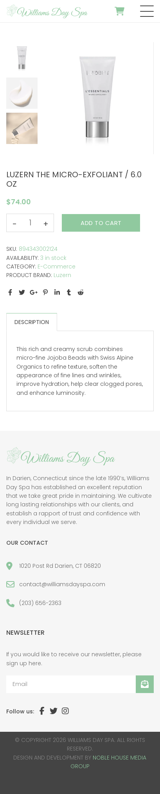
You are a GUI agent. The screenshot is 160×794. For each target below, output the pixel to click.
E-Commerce (57, 266)
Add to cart (101, 223)
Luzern (62, 275)
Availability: (22, 258)
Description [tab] (31, 322)
